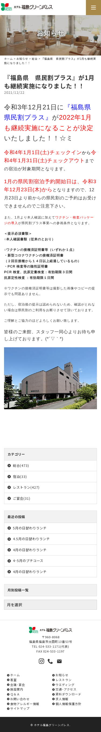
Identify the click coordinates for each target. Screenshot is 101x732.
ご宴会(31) (21, 498)
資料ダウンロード (68, 694)
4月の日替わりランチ (30, 549)
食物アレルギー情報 (24, 704)
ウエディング (65, 684)
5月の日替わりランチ (30, 528)
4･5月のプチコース (28, 560)
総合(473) (21, 465)
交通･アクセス (65, 689)
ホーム (8, 59)
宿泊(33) (20, 476)
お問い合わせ (20, 699)
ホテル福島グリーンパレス (51, 725)
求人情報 (61, 699)
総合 (35, 59)
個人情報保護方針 (68, 704)
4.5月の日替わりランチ (31, 538)
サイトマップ (20, 708)
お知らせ (22, 59)
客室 (13, 680)
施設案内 (16, 689)
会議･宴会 (17, 684)
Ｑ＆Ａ (15, 694)
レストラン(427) (26, 487)
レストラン (63, 680)
